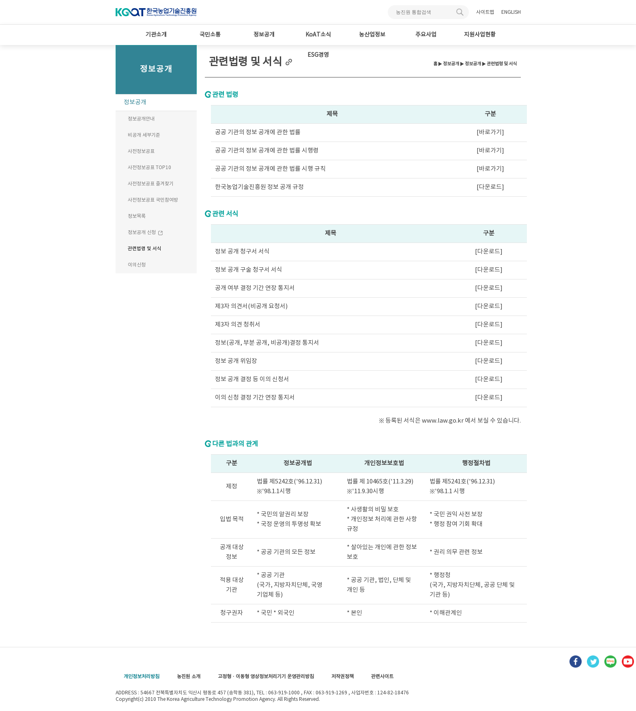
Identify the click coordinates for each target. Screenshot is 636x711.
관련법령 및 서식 (144, 248)
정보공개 (264, 35)
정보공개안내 (141, 119)
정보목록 (137, 216)
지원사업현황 (480, 35)
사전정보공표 (141, 151)
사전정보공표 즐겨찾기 (151, 184)
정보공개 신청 (145, 233)
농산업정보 (372, 35)
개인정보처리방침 (141, 676)
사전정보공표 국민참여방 (153, 200)
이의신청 (137, 265)
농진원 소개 (188, 676)
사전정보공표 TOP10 (149, 167)
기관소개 (156, 35)
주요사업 (425, 35)
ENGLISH (511, 12)
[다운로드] (490, 187)
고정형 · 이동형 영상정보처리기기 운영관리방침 (266, 676)
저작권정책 (342, 676)
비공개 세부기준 (144, 135)
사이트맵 (485, 12)
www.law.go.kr (443, 420)
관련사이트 (382, 676)
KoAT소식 (318, 35)
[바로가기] (490, 132)
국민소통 (210, 35)
